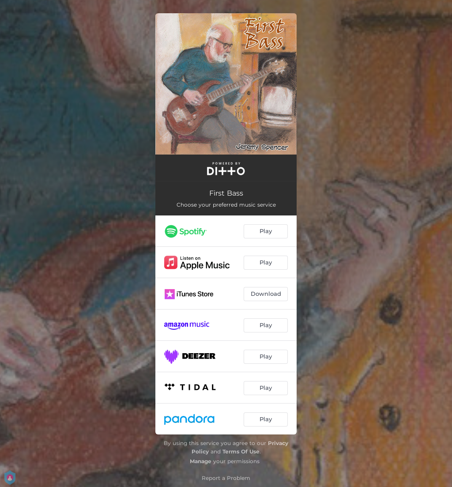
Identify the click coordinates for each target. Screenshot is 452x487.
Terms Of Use (241, 451)
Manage (200, 461)
